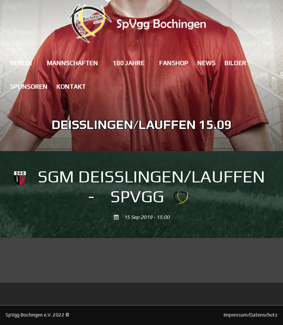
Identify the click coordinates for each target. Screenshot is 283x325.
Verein (21, 63)
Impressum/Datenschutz (250, 315)
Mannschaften (72, 63)
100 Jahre (128, 63)
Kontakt (71, 86)
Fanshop (173, 63)
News (206, 63)
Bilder (235, 63)
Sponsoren (29, 86)
